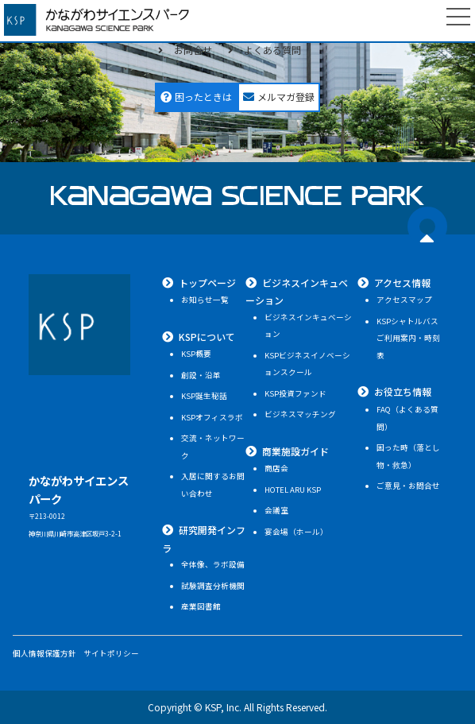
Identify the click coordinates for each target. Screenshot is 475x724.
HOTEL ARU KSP (293, 489)
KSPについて (207, 336)
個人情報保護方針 (44, 653)
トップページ (207, 282)
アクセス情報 (402, 282)
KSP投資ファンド (295, 393)
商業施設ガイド (295, 451)
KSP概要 (196, 353)
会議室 (276, 510)
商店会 (276, 468)
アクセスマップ (404, 299)
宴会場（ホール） (296, 531)
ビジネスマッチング (300, 414)
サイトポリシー (111, 653)
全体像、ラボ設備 (213, 564)
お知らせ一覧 (205, 299)
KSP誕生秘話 (204, 395)
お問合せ (193, 49)
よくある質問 (272, 49)
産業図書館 (201, 606)
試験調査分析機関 (213, 585)
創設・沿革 (201, 375)
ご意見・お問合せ (408, 485)
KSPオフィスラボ (212, 417)
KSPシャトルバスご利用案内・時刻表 (408, 338)
